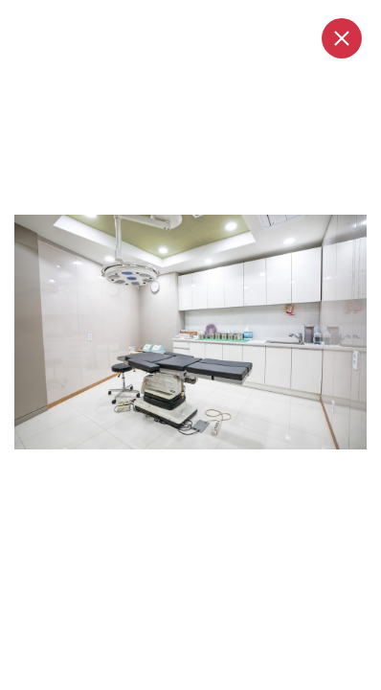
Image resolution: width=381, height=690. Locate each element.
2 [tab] (174, 468)
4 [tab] (208, 468)
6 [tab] (243, 468)
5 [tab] (226, 468)
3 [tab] (191, 468)
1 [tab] (147, 468)
